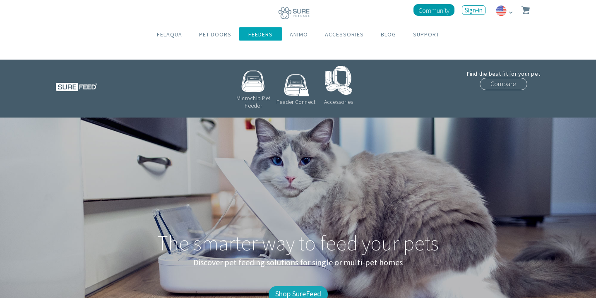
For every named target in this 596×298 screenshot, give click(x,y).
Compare (503, 83)
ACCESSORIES (344, 34)
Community (433, 10)
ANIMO (299, 34)
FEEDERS (260, 34)
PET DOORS (215, 34)
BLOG (388, 34)
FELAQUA (169, 34)
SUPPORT (426, 34)
